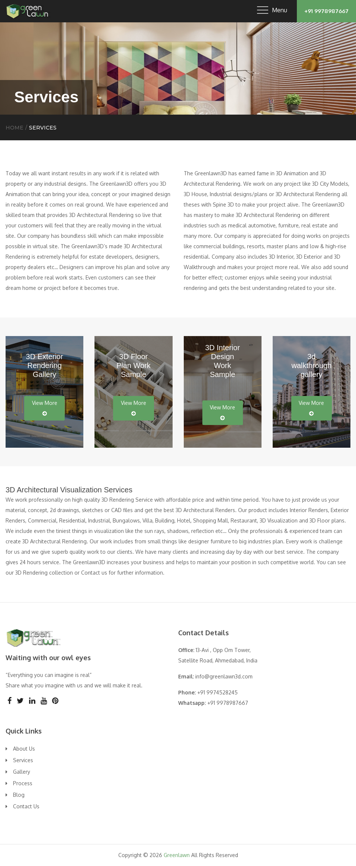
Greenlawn (177, 855)
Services (23, 760)
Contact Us (26, 806)
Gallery (21, 771)
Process (22, 783)
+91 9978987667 (326, 11)
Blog (19, 795)
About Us (24, 748)
